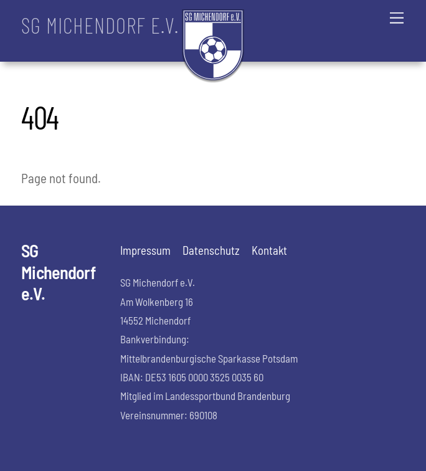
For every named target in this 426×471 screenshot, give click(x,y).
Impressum (145, 250)
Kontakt (269, 250)
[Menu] (396, 17)
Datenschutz (211, 250)
